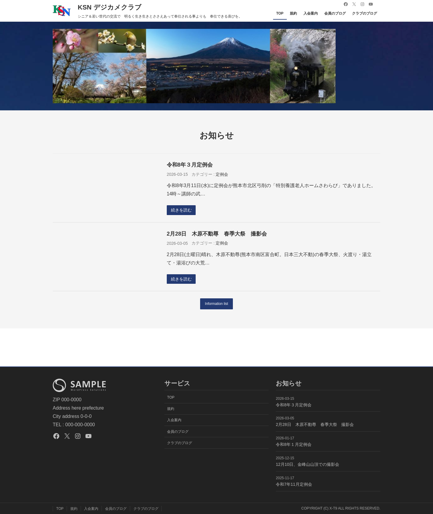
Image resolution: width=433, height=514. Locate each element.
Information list (216, 304)
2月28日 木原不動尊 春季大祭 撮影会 (217, 234)
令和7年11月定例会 (294, 484)
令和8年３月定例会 (190, 165)
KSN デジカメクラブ (109, 7)
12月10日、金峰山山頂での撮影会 (307, 464)
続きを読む (181, 210)
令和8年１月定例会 (293, 444)
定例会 (222, 174)
